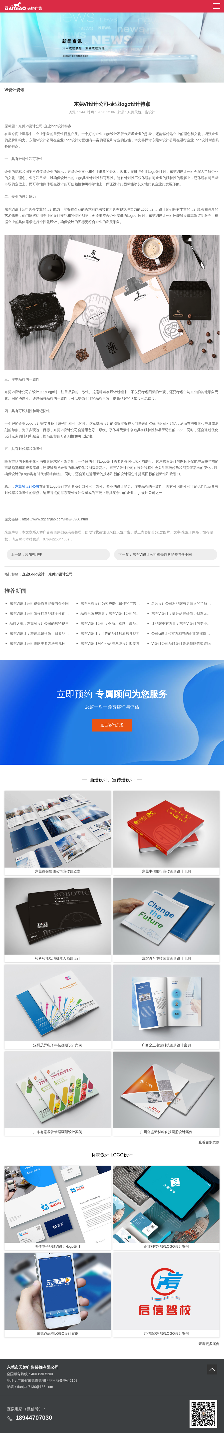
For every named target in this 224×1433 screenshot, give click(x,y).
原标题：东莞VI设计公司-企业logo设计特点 (37, 126)
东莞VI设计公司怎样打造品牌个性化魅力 (40, 613)
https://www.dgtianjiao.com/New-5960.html (55, 519)
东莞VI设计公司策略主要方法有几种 (37, 643)
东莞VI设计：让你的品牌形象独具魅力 (110, 633)
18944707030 (33, 1417)
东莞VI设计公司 (27, 486)
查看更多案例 (209, 1142)
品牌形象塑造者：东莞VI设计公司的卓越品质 (115, 613)
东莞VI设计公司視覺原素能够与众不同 (162, 554)
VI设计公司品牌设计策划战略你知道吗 (181, 643)
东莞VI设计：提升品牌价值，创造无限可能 (184, 613)
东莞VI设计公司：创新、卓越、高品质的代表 (115, 623)
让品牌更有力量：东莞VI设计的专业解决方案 (186, 623)
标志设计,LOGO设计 (112, 1154)
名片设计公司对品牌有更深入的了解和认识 (184, 603)
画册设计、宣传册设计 (112, 779)
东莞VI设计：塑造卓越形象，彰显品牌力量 (42, 633)
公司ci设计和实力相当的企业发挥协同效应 (184, 633)
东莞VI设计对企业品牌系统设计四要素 (110, 643)
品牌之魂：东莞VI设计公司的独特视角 (39, 623)
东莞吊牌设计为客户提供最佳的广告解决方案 (115, 603)
